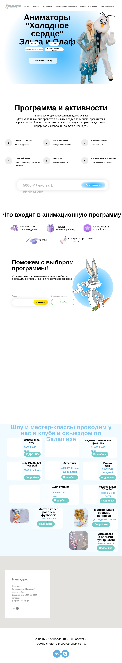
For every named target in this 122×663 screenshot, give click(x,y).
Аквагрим (69, 463)
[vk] (13, 608)
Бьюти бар (107, 464)
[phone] (21, 302)
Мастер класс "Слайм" (108, 488)
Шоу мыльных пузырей (31, 464)
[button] (43, 61)
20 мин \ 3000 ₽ (105, 543)
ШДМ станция (61, 486)
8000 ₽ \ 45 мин (32, 470)
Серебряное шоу (32, 441)
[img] (62, 448)
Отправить (40, 302)
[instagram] (17, 608)
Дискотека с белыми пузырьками (106, 537)
